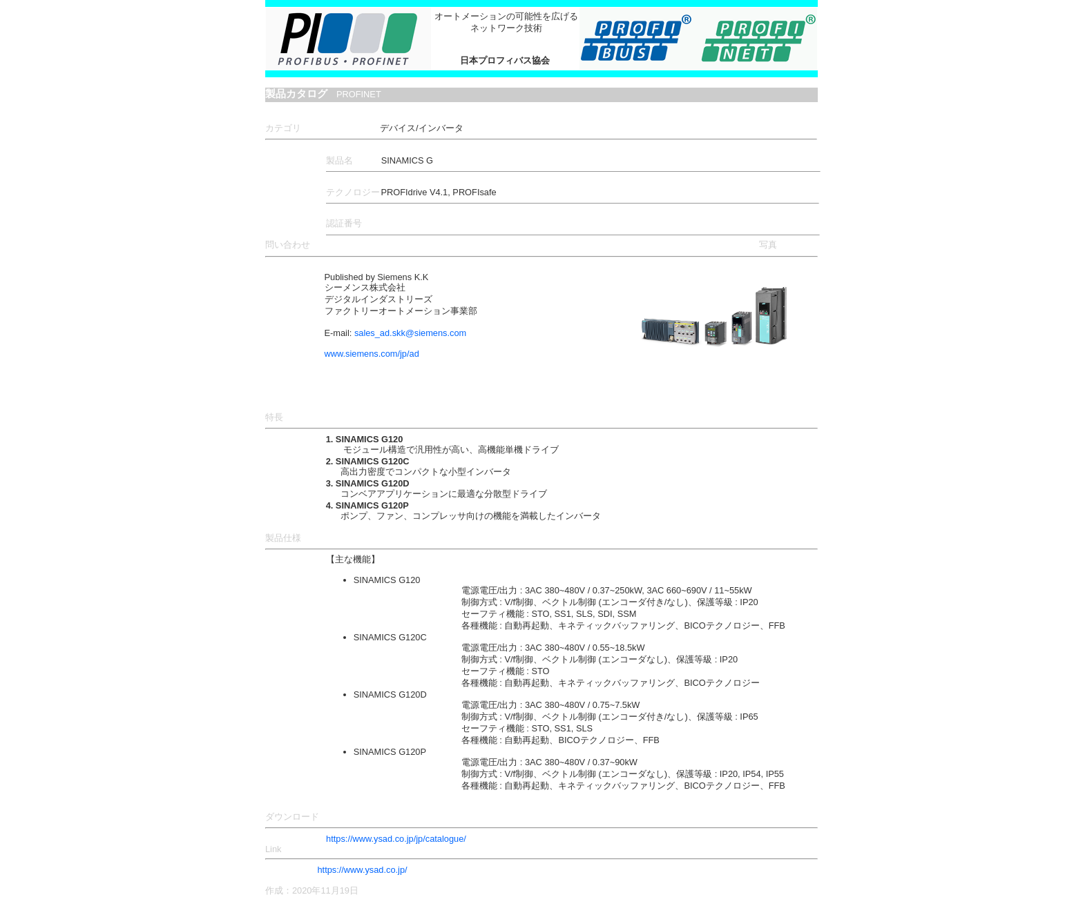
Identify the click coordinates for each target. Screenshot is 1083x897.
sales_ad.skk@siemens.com (410, 333)
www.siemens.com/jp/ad (372, 353)
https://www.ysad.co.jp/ (362, 870)
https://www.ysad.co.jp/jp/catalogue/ (396, 839)
